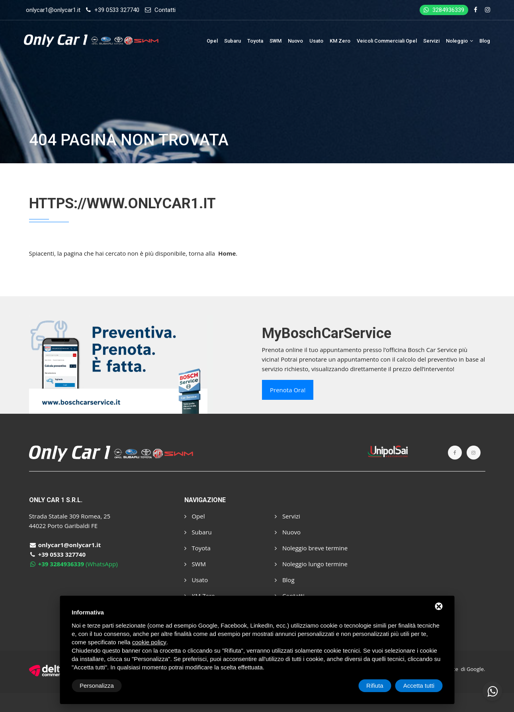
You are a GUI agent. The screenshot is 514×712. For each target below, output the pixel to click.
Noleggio (459, 41)
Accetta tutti (418, 685)
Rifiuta (374, 685)
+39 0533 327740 (116, 10)
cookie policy (149, 642)
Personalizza (97, 685)
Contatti (165, 10)
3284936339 (444, 10)
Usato (316, 41)
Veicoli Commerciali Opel (387, 41)
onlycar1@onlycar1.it (53, 10)
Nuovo (295, 41)
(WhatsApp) (73, 564)
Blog (484, 41)
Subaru (232, 41)
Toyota (255, 41)
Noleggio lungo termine (311, 564)
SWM (275, 41)
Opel (212, 41)
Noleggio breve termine (311, 548)
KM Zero (340, 41)
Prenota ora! (287, 390)
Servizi (431, 41)
